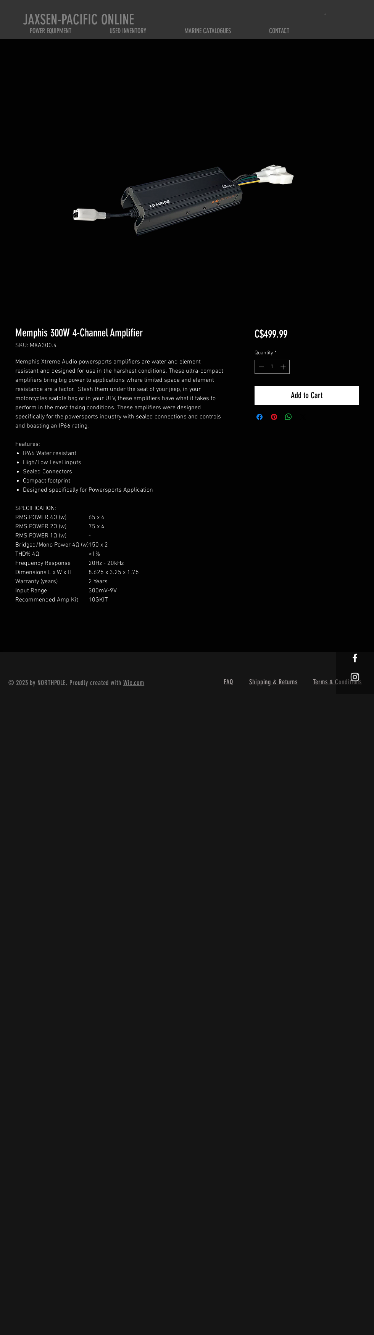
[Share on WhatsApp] (288, 416)
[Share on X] (303, 416)
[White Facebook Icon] (355, 658)
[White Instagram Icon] (355, 677)
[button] (326, 14)
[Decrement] (260, 366)
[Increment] (284, 366)
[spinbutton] (272, 366)
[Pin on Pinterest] (274, 416)
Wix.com (133, 683)
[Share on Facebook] (259, 416)
